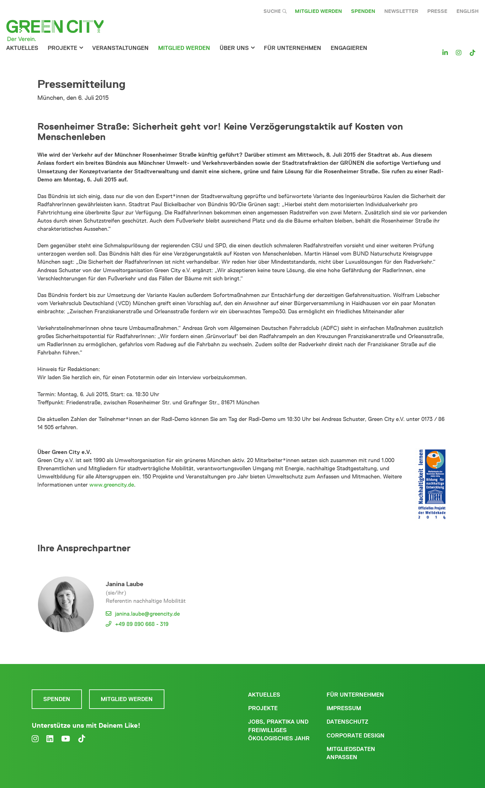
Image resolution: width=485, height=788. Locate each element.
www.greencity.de (111, 484)
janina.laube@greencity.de (147, 613)
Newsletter (401, 11)
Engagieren (349, 48)
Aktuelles (22, 48)
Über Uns (234, 48)
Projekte (62, 48)
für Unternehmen (292, 48)
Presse (437, 11)
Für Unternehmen (355, 694)
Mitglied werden (318, 11)
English (467, 11)
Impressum (344, 708)
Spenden (363, 11)
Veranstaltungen (120, 48)
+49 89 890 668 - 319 (141, 624)
